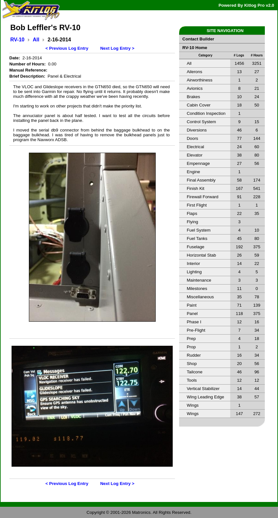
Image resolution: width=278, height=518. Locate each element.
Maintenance (199, 280)
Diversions (197, 130)
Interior (193, 263)
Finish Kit (195, 188)
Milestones (197, 288)
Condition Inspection (206, 113)
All (36, 39)
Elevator (195, 155)
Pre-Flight (196, 330)
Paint (191, 305)
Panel (192, 313)
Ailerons (194, 71)
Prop (191, 346)
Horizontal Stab (201, 255)
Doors (192, 138)
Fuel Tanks (197, 238)
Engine (193, 171)
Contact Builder (198, 39)
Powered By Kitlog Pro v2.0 (246, 5)
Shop (192, 363)
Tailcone (195, 371)
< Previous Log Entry (67, 48)
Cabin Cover (199, 105)
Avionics (195, 88)
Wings (193, 405)
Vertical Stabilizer (203, 388)
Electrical (195, 146)
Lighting (194, 271)
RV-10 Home (194, 47)
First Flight (197, 205)
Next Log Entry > (117, 48)
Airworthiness (200, 80)
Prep (191, 338)
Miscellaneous (200, 296)
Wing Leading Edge (205, 397)
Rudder (194, 355)
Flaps (192, 213)
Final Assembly (201, 180)
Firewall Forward (203, 196)
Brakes (193, 96)
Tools (192, 380)
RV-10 (17, 39)
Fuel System (199, 230)
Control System (201, 121)
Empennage (198, 163)
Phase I (194, 321)
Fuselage (195, 246)
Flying (192, 221)
